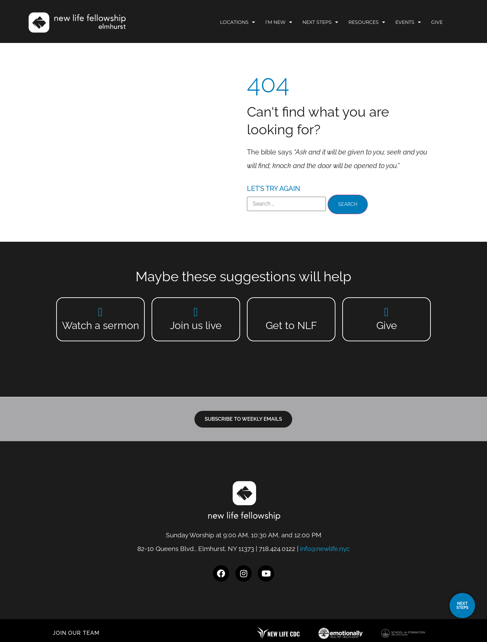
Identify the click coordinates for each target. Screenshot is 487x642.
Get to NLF (291, 325)
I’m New (278, 22)
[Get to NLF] (291, 312)
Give (437, 22)
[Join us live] (196, 312)
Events (408, 22)
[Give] (387, 312)
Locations (237, 22)
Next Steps (320, 22)
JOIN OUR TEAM (76, 633)
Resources (366, 22)
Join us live (196, 325)
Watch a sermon (100, 325)
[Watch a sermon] (101, 312)
